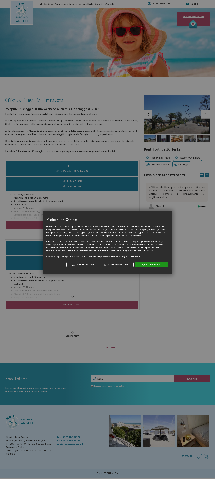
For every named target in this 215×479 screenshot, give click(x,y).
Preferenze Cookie (83, 264)
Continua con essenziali (117, 264)
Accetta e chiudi (151, 264)
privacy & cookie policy (129, 256)
